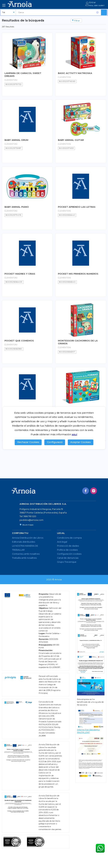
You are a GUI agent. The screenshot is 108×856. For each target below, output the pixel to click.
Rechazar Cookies (28, 442)
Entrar (92, 2)
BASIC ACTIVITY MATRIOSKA (75, 73)
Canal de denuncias (67, 558)
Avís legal (62, 542)
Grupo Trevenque (66, 562)
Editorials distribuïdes (23, 542)
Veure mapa (26, 525)
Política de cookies (67, 550)
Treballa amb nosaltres (24, 558)
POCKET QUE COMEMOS (19, 340)
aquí (74, 434)
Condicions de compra (69, 538)
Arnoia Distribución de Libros (27, 538)
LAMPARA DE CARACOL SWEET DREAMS (23, 74)
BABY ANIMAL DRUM (16, 140)
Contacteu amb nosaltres (26, 554)
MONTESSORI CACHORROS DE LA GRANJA (78, 342)
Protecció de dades (68, 546)
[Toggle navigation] (4, 5)
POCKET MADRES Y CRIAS (20, 273)
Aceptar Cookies (80, 442)
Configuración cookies (69, 554)
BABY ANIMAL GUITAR (71, 140)
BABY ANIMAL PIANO (17, 206)
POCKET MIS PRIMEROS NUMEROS (78, 273)
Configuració (55, 442)
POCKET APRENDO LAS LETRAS (76, 206)
